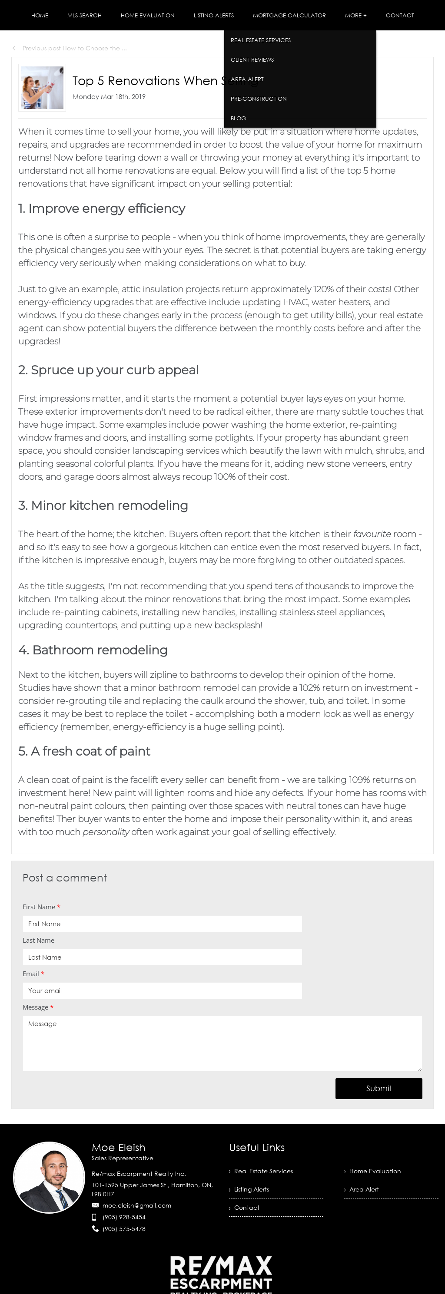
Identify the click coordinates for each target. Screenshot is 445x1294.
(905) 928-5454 (124, 1217)
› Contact (244, 1207)
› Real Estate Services (261, 1171)
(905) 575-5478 (124, 1228)
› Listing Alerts (249, 1189)
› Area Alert (361, 1189)
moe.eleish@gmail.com (137, 1205)
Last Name (38, 940)
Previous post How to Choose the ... (69, 48)
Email (33, 973)
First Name (41, 906)
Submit (379, 1088)
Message (38, 1007)
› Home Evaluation (372, 1171)
